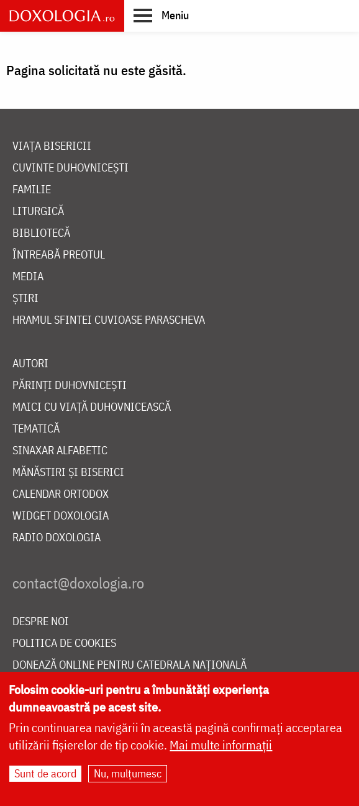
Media (27, 276)
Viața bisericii (51, 146)
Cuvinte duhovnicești (70, 168)
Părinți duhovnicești (69, 385)
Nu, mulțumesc (127, 777)
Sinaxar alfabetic (59, 450)
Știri (25, 298)
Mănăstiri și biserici (68, 472)
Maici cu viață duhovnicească (91, 407)
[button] (161, 15)
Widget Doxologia (60, 516)
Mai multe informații (221, 748)
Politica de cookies (64, 643)
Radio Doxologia (56, 537)
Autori (30, 363)
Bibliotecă (41, 233)
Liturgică (38, 211)
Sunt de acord (45, 777)
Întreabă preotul (58, 255)
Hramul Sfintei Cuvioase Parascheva (108, 320)
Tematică (36, 429)
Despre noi (40, 621)
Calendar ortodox (60, 494)
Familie (31, 189)
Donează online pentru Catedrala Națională (129, 665)
